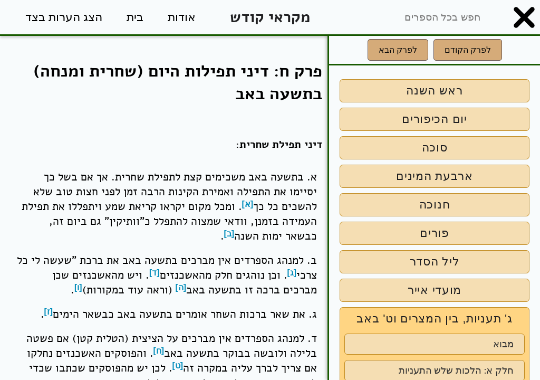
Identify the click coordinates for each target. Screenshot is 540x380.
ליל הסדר (435, 261)
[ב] (229, 233)
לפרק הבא (398, 49)
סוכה (435, 147)
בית (135, 17)
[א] (248, 204)
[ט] (178, 365)
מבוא (503, 344)
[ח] (159, 350)
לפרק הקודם (468, 49)
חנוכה (434, 204)
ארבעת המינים (434, 176)
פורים (434, 233)
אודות (182, 17)
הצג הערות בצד (63, 17)
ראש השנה (434, 90)
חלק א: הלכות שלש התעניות (456, 370)
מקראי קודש (270, 17)
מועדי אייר (434, 290)
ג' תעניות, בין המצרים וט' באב (434, 318)
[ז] (48, 311)
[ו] (78, 287)
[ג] (292, 272)
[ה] (181, 287)
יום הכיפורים (434, 119)
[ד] (154, 272)
